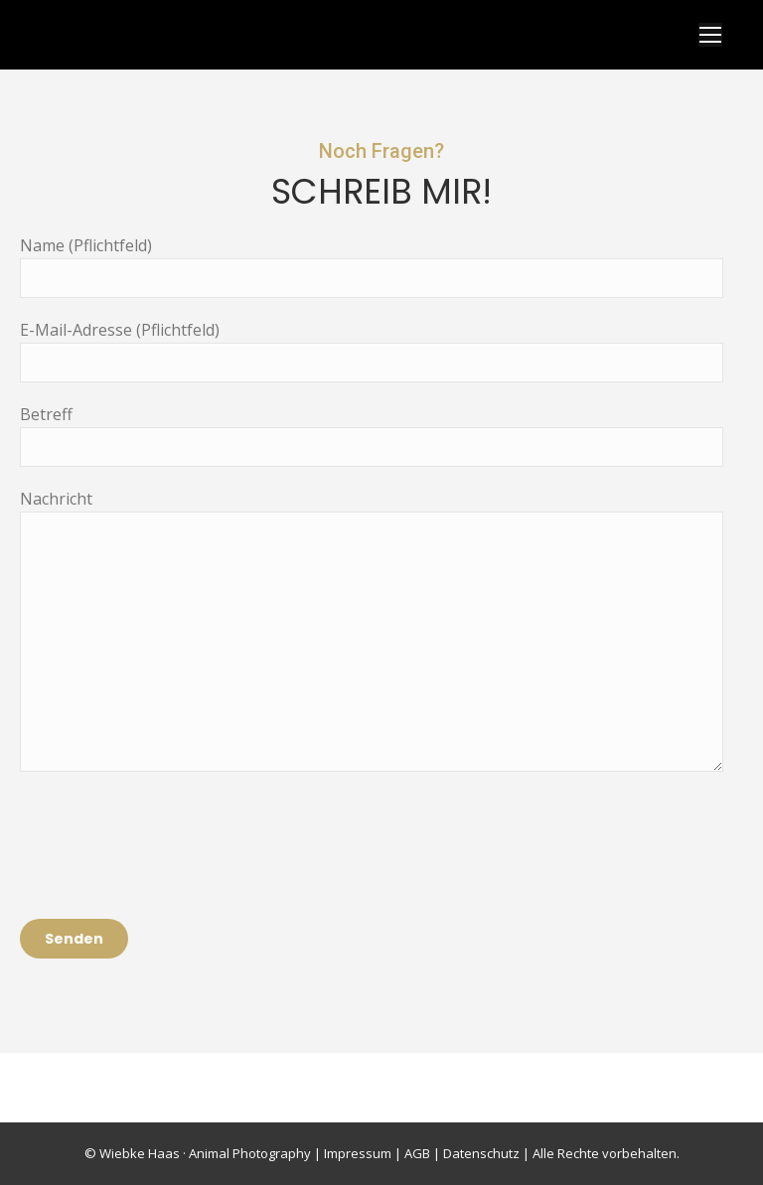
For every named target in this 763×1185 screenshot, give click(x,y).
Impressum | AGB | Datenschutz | (427, 1153)
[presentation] (171, 830)
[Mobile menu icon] (710, 35)
